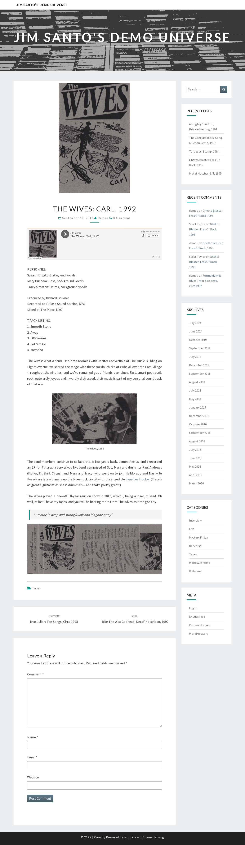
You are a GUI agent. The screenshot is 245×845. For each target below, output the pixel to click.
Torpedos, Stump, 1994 (204, 151)
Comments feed (199, 625)
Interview (195, 520)
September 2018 (200, 373)
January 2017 (197, 407)
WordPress (132, 837)
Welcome (195, 571)
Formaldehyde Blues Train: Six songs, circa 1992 (205, 281)
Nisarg (159, 837)
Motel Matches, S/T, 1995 (205, 173)
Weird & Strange (199, 563)
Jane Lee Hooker (138, 479)
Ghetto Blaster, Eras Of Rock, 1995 (204, 229)
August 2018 (197, 382)
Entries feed (197, 616)
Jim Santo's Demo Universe (42, 4)
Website (33, 777)
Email (32, 757)
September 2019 (200, 348)
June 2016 (195, 458)
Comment (35, 674)
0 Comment (122, 217)
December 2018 (199, 365)
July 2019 (195, 357)
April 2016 (195, 475)
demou (103, 217)
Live (191, 529)
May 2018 (195, 399)
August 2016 (197, 441)
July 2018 (195, 390)
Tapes (36, 588)
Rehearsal (195, 546)
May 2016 (195, 466)
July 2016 (195, 450)
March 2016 (196, 483)
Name (32, 737)
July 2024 (195, 323)
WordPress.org (198, 633)
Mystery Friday (198, 537)
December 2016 (199, 416)
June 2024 (195, 331)
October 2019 (198, 340)
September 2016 (200, 433)
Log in (193, 608)
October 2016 (198, 424)
